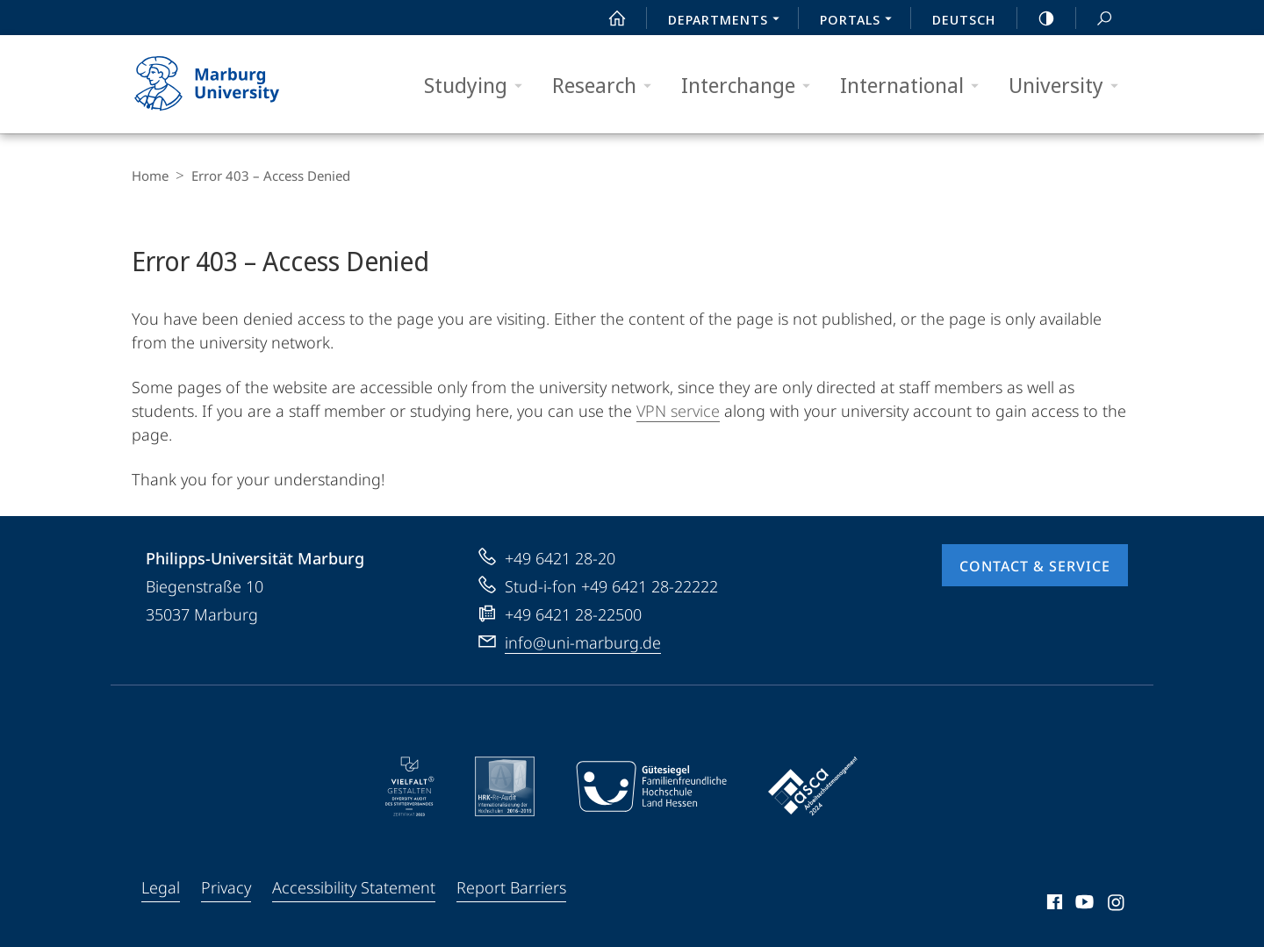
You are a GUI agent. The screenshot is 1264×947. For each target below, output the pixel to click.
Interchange (751, 85)
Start (607, 18)
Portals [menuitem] (860, 21)
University (1069, 85)
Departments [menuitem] (728, 21)
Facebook (1053, 905)
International (915, 85)
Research (607, 85)
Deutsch (963, 19)
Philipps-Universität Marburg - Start (226, 84)
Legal (160, 887)
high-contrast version (1036, 18)
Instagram (1117, 905)
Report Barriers (511, 887)
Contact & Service (1034, 566)
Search (1094, 19)
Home (150, 175)
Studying (479, 85)
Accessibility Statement (353, 887)
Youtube (1083, 905)
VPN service (678, 410)
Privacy (226, 887)
